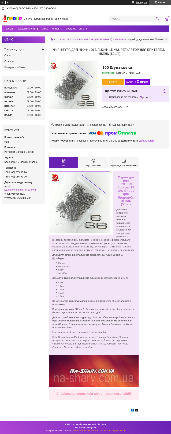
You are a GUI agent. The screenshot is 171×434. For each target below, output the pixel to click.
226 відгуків (141, 2)
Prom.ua (102, 424)
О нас (45, 28)
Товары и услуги (25, 28)
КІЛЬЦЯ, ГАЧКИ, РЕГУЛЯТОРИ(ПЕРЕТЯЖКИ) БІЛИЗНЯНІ (93, 39)
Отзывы (9, 61)
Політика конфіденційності (112, 430)
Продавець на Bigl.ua (85, 427)
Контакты (57, 28)
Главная (8, 28)
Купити (113, 81)
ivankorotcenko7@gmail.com (20, 189)
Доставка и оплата (76, 28)
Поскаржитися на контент (85, 430)
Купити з (137, 81)
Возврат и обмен (14, 67)
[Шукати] (157, 19)
